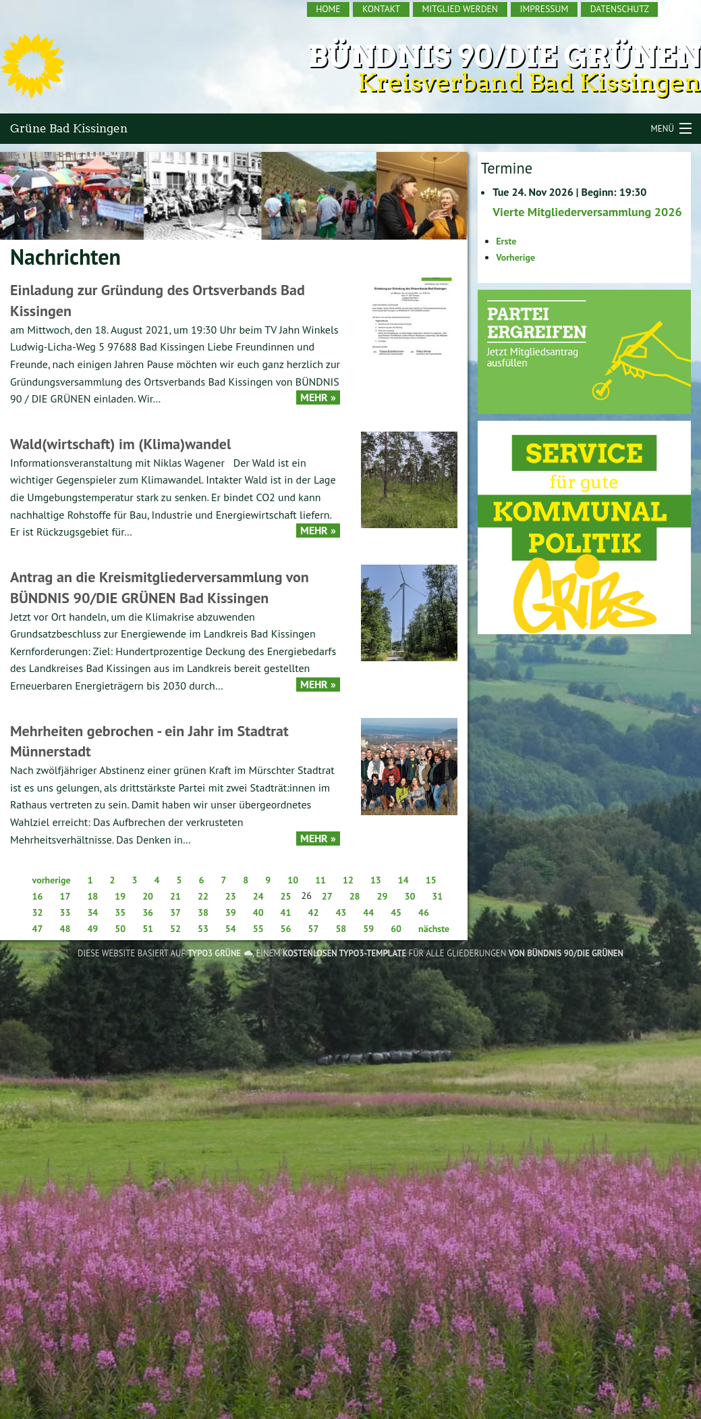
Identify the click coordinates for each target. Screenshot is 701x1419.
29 (382, 896)
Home (328, 9)
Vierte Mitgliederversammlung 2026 (587, 212)
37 (175, 912)
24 (258, 896)
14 (403, 880)
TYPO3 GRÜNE (214, 953)
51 (147, 929)
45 (396, 912)
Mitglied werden (460, 9)
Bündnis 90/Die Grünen (504, 56)
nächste (433, 929)
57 (313, 929)
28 (354, 896)
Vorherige (515, 257)
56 (286, 929)
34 (92, 912)
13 (375, 880)
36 (147, 912)
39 (230, 912)
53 (203, 929)
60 (396, 929)
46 (423, 912)
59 (368, 929)
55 (258, 929)
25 (286, 896)
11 (320, 880)
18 (92, 896)
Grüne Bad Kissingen (69, 128)
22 (203, 896)
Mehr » (318, 397)
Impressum (544, 9)
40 (258, 912)
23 (230, 896)
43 (340, 912)
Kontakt (381, 9)
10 (292, 880)
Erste (506, 241)
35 (120, 912)
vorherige (51, 880)
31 (437, 896)
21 (175, 896)
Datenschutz (619, 9)
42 (313, 912)
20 (147, 896)
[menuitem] (329, 9)
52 (175, 929)
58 (340, 929)
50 (120, 929)
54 (230, 929)
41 (286, 912)
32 (37, 912)
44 (368, 912)
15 (431, 880)
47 (37, 929)
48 (64, 929)
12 (348, 880)
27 (327, 896)
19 (120, 896)
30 (409, 896)
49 (92, 929)
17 (64, 896)
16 (37, 896)
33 (64, 912)
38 (203, 912)
